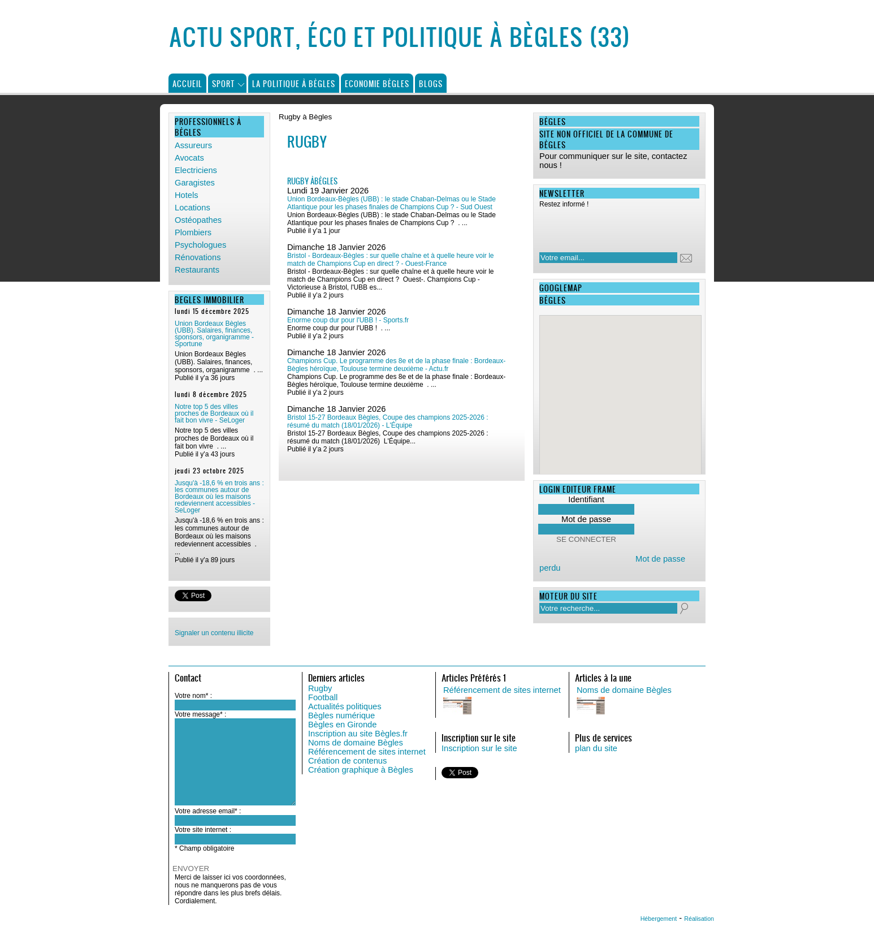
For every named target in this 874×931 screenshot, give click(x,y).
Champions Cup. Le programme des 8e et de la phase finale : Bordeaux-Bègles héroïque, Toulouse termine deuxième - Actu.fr (396, 365)
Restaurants (197, 269)
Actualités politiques (345, 706)
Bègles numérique (341, 715)
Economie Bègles (377, 83)
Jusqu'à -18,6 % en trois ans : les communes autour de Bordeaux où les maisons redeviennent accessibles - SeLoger (219, 496)
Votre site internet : (203, 830)
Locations (192, 207)
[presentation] (612, 226)
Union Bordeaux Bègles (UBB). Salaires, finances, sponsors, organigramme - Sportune (214, 334)
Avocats (189, 157)
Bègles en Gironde (342, 724)
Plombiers (193, 232)
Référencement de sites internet (367, 751)
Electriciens (196, 170)
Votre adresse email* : (208, 811)
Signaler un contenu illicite (214, 633)
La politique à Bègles (293, 83)
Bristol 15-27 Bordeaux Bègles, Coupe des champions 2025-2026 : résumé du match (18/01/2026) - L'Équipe (387, 421)
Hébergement (659, 918)
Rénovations (197, 257)
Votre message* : (200, 714)
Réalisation (699, 918)
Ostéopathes (198, 220)
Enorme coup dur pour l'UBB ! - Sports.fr (348, 320)
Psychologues (200, 244)
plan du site (596, 748)
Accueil (187, 83)
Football (323, 697)
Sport (223, 83)
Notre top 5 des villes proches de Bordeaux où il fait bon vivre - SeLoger (214, 413)
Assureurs (193, 145)
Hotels (186, 195)
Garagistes (195, 182)
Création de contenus (347, 760)
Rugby (320, 688)
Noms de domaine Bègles (355, 742)
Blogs (431, 83)
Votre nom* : (193, 696)
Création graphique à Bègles (360, 769)
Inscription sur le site (479, 748)
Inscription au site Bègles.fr (358, 733)
